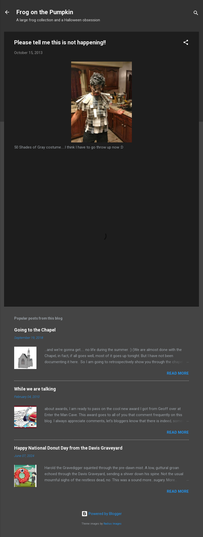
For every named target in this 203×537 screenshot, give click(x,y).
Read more (178, 373)
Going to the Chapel (35, 329)
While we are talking (35, 389)
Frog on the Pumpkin (44, 12)
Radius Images (112, 523)
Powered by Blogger (102, 513)
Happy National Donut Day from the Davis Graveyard (68, 448)
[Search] (196, 14)
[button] (186, 43)
